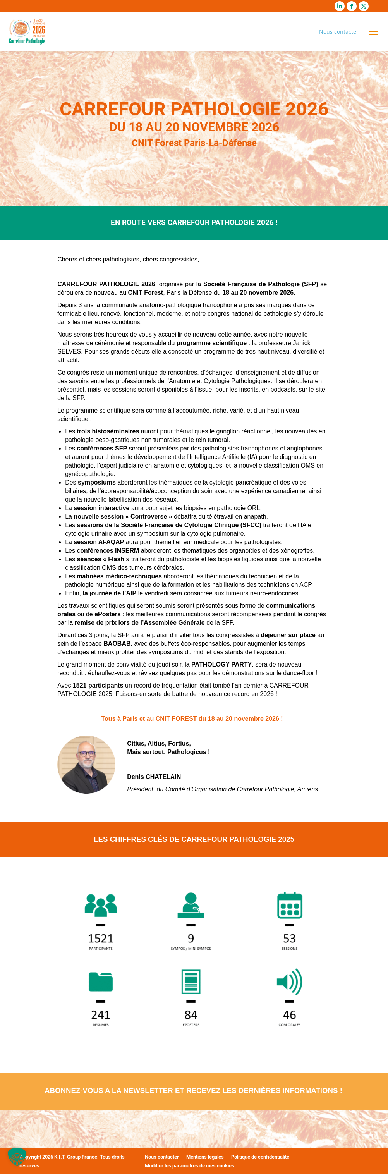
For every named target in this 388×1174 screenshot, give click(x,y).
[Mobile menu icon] (373, 32)
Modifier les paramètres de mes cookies (189, 1166)
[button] (17, 1157)
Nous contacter (339, 31)
